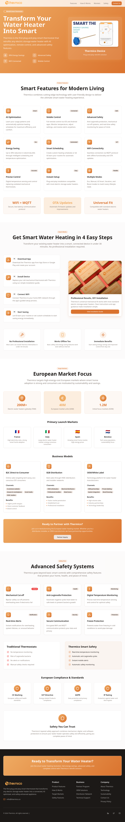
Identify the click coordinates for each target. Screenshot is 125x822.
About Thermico (107, 786)
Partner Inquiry (62, 537)
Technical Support (83, 798)
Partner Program (82, 786)
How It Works (85, 3)
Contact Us (116, 3)
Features (73, 3)
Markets (97, 3)
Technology (105, 790)
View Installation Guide (95, 312)
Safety (106, 3)
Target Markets (58, 794)
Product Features (58, 786)
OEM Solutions (82, 790)
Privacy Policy (106, 801)
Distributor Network (84, 794)
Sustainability (106, 794)
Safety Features (58, 798)
